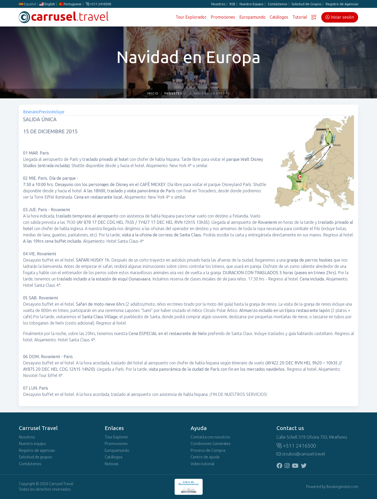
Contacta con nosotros (210, 437)
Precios (45, 111)
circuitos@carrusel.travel (300, 454)
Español (27, 4)
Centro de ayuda (205, 457)
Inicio (153, 93)
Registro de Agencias (342, 4)
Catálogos (279, 17)
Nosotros (218, 4)
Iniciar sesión (339, 17)
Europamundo (252, 17)
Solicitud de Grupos (306, 4)
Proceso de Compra (208, 450)
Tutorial (299, 17)
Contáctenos (277, 4)
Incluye (58, 111)
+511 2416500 (98, 4)
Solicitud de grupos (35, 457)
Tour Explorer (116, 437)
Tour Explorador (191, 17)
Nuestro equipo (32, 443)
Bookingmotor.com (342, 487)
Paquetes (173, 93)
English (47, 4)
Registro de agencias (37, 450)
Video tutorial (202, 463)
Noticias (112, 463)
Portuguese (69, 4)
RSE (232, 4)
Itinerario (31, 111)
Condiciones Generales (211, 443)
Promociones (223, 17)
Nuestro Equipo (251, 4)
